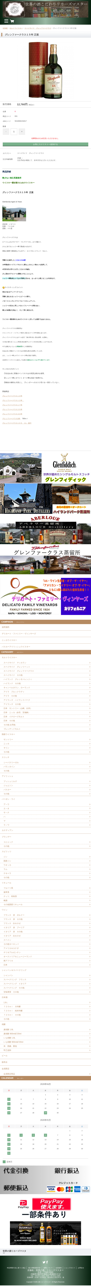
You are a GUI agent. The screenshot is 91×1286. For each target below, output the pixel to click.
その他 (6, 752)
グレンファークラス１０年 (12, 396)
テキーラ (7, 874)
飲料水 (4, 1063)
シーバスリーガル (11, 763)
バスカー (7, 790)
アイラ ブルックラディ (14, 692)
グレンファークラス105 (11, 418)
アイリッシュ (7, 776)
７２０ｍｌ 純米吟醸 (13, 1011)
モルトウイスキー (16, 28)
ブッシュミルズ (10, 782)
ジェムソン (8, 786)
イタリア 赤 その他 (13, 932)
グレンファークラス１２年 (13, 400)
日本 (5, 965)
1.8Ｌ (6, 1003)
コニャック (8, 842)
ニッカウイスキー (9, 640)
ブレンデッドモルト (12, 729)
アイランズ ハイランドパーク (17, 700)
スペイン (7, 940)
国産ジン (7, 861)
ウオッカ (7, 865)
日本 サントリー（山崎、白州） (18, 708)
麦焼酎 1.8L (9, 1030)
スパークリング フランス (15, 980)
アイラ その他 (10, 696)
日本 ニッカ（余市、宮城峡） (17, 713)
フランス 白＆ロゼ (12, 924)
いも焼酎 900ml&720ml (13, 1043)
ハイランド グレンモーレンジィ (18, 679)
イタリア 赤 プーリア (14, 928)
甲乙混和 (7, 1051)
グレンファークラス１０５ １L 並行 (16, 423)
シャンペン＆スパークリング (14, 971)
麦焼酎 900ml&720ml (12, 1034)
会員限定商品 (9, 1074)
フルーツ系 (8, 888)
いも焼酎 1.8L (9, 1038)
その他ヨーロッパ (11, 945)
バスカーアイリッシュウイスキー (16, 647)
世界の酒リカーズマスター (14, 1252)
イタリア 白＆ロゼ (12, 936)
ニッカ (6, 744)
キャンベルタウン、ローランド (17, 688)
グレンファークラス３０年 (12, 414)
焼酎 (4, 1025)
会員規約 (59, 1268)
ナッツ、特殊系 (10, 897)
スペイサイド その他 (13, 675)
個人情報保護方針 (34, 1268)
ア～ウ (6, 805)
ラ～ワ (6, 825)
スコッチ (5, 757)
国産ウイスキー (8, 735)
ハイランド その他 (12, 684)
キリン (6, 748)
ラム (5, 870)
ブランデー (6, 837)
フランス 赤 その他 (13, 920)
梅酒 (5, 901)
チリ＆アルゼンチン (12, 953)
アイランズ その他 (12, 704)
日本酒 (4, 998)
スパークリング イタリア (15, 984)
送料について (48, 1268)
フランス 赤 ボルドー (14, 916)
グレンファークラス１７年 (12, 405)
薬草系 (6, 893)
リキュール (6, 883)
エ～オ (6, 809)
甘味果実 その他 (11, 992)
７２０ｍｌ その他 (12, 1015)
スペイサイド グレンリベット (17, 667)
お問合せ (81, 1268)
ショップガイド (69, 1268)
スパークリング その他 (14, 988)
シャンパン (8, 976)
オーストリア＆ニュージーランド (18, 957)
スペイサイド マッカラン (15, 663)
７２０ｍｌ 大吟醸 (12, 1007)
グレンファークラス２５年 (12, 409)
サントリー (8, 740)
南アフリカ (8, 961)
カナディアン (7, 831)
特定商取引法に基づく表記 (16, 1268)
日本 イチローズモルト (14, 717)
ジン (5, 857)
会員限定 (5, 1069)
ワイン (4, 910)
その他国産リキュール (13, 905)
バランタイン (9, 767)
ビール (4, 1056)
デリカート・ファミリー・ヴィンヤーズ (19, 634)
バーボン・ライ (8, 799)
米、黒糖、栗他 (10, 1047)
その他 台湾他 (9, 725)
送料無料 (5, 627)
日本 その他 (9, 721)
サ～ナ (6, 813)
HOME (5, 28)
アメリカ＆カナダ (11, 949)
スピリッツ (6, 852)
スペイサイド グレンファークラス (38, 28)
